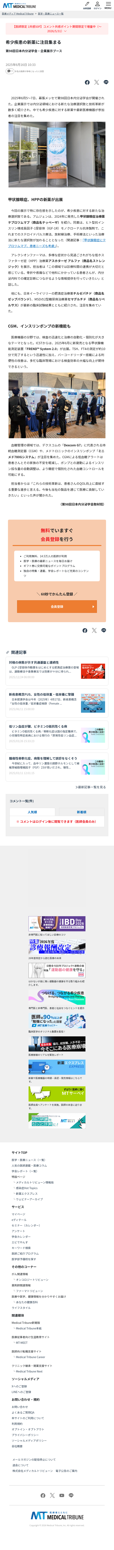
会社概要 (17, 1446)
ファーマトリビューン (29, 1291)
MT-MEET (22, 1343)
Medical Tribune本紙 (29, 1328)
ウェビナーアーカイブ (29, 1199)
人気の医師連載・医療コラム (29, 1165)
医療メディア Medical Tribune (18, 13)
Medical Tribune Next (29, 1371)
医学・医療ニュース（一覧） (29, 1160)
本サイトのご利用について (28, 1418)
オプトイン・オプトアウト (28, 1429)
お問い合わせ (20, 1407)
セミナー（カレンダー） (27, 1225)
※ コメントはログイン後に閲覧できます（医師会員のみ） (57, 821)
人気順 (32, 812)
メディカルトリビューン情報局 (35, 1182)
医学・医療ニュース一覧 (51, 13)
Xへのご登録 (19, 1386)
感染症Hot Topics (26, 1188)
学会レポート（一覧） (25, 1171)
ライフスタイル (21, 1308)
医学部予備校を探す (24, 1259)
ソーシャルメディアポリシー (29, 1440)
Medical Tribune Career (30, 1357)
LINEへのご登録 (21, 1392)
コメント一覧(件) (22, 801)
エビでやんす (20, 1242)
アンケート (18, 1231)
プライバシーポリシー (25, 1435)
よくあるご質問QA (23, 1412)
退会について (20, 1465)
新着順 (81, 812)
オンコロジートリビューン (32, 1280)
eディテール (19, 1220)
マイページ (18, 1214)
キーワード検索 (21, 1248)
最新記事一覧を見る (90, 787)
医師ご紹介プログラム (25, 1253)
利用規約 (17, 1424)
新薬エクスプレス (27, 1193)
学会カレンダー (21, 1237)
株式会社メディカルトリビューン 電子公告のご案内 (44, 1471)
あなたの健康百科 (27, 1302)
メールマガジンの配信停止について (34, 1459)
